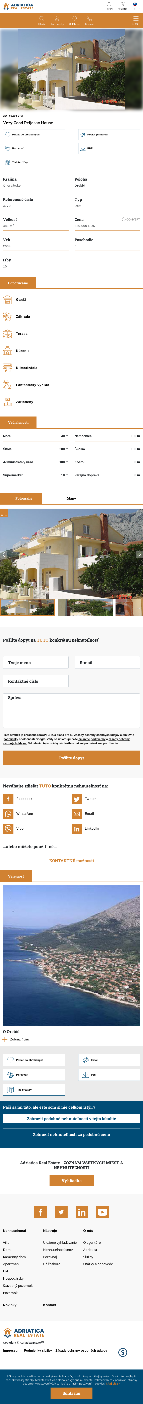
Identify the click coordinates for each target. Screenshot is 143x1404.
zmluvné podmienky (91, 766)
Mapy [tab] (71, 525)
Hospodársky (14, 1307)
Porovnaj (50, 1285)
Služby (88, 1285)
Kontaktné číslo (23, 708)
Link (109, 175)
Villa (6, 1271)
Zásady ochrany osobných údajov (97, 762)
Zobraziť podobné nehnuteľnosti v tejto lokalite (71, 1146)
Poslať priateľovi (109, 161)
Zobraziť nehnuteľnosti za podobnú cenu (71, 1162)
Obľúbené (74, 24)
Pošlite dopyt (71, 784)
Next (139, 581)
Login (109, 8)
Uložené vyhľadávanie (61, 1271)
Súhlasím (71, 1393)
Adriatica (90, 1278)
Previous (3, 581)
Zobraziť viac (20, 1066)
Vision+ (123, 8)
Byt (5, 1300)
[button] (43, 123)
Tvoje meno (19, 689)
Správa (14, 724)
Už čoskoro (52, 1293)
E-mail (86, 689)
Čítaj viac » (112, 1383)
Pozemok (10, 1322)
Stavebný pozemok (19, 1315)
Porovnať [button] (33, 175)
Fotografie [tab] (23, 525)
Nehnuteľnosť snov (59, 1278)
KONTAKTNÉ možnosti (71, 887)
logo (18, 6)
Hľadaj (41, 24)
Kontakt (90, 24)
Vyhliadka (72, 1208)
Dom (7, 1278)
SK (135, 8)
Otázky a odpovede (99, 1293)
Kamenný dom (15, 1285)
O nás (88, 1259)
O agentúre (92, 1271)
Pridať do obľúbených (33, 161)
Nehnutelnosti (15, 1259)
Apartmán (11, 1293)
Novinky (10, 1335)
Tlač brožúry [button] (33, 189)
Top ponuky (57, 24)
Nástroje (50, 1259)
